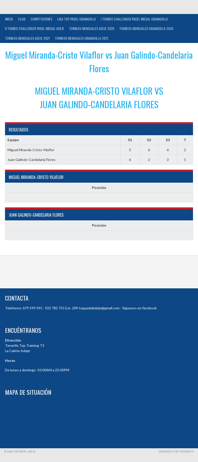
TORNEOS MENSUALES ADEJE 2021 (27, 38)
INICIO (9, 18)
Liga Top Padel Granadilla (76, 18)
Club (22, 18)
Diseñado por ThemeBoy (176, 451)
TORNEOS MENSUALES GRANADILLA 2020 (146, 28)
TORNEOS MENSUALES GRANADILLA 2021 (81, 38)
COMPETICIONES (41, 18)
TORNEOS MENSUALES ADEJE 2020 (91, 28)
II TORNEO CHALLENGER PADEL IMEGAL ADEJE (34, 28)
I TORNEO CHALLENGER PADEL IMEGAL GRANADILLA (134, 18)
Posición (99, 187)
